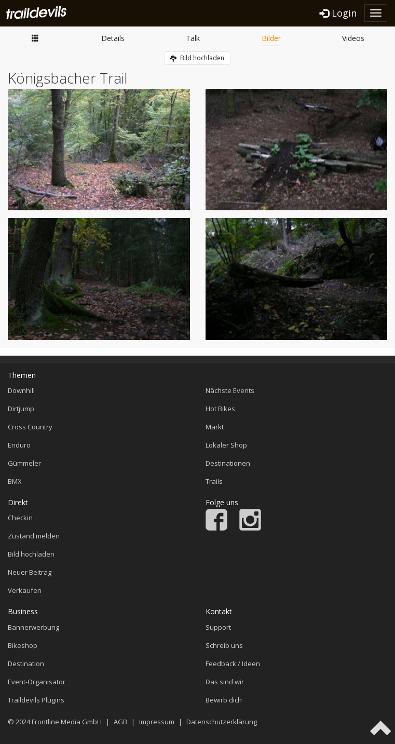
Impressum (156, 721)
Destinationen (228, 463)
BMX (15, 481)
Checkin (20, 517)
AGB (120, 721)
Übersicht (35, 38)
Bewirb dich (224, 700)
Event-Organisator (36, 681)
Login (338, 13)
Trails (214, 481)
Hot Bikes (220, 408)
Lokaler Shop (226, 445)
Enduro (19, 445)
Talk (193, 38)
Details (113, 38)
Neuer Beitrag (29, 572)
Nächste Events (230, 390)
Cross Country (30, 426)
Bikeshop (22, 645)
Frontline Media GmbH (67, 721)
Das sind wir (225, 681)
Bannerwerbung (33, 627)
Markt (215, 426)
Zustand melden (34, 535)
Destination (26, 663)
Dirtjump (21, 408)
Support (218, 627)
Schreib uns (224, 645)
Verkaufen (25, 590)
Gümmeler (24, 463)
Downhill (21, 390)
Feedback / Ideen (233, 663)
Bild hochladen (197, 57)
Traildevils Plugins (36, 700)
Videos (353, 38)
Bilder (271, 38)
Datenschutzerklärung (221, 721)
